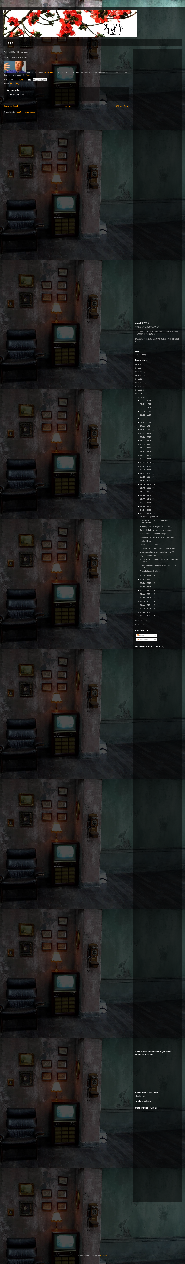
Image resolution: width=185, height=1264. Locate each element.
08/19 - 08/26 (146, 452)
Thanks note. (140, 1096)
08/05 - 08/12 (146, 455)
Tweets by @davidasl (144, 355)
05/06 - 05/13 (146, 499)
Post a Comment (17, 94)
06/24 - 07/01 (146, 473)
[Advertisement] (149, 94)
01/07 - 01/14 (146, 616)
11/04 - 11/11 (146, 418)
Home (9, 43)
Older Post (122, 106)
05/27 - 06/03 (146, 488)
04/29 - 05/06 (146, 503)
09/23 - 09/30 (146, 433)
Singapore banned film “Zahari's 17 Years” (157, 537)
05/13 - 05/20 (146, 495)
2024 (140, 368)
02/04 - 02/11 (146, 601)
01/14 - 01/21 (146, 612)
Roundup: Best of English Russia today (156, 526)
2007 (140, 397)
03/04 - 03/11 (146, 590)
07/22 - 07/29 (146, 462)
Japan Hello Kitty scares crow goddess (156, 530)
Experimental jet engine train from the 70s (157, 552)
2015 (140, 371)
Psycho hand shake (148, 555)
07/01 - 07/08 (146, 470)
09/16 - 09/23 (146, 437)
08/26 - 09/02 (146, 448)
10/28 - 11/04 (146, 422)
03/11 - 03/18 (146, 587)
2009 (140, 390)
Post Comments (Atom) (25, 112)
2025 (140, 364)
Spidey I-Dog (145, 541)
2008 (140, 393)
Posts (140, 635)
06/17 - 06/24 (146, 477)
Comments (142, 640)
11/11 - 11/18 (146, 415)
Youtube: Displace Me (149, 517)
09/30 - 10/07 (146, 429)
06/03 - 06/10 (146, 484)
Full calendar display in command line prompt (158, 548)
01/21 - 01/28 (146, 609)
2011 (140, 382)
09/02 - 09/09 (146, 444)
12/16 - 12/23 (146, 404)
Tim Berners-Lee (51, 72)
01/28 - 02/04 (146, 605)
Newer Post (11, 106)
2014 (140, 375)
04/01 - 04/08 (146, 576)
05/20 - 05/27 (146, 492)
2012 (140, 379)
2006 (140, 620)
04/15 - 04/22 (146, 510)
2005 (140, 624)
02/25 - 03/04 (146, 594)
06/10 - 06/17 (146, 481)
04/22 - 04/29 (146, 506)
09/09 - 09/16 (146, 440)
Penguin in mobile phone (150, 571)
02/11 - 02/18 (146, 598)
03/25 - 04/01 (146, 579)
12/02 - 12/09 (146, 411)
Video (28, 75)
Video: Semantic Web (149, 545)
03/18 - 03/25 (146, 583)
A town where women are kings (153, 534)
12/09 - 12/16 (146, 408)
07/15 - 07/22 (146, 466)
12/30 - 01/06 (146, 400)
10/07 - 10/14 (146, 426)
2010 (140, 386)
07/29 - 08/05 (146, 459)
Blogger (103, 1256)
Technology (15, 83)
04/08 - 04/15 (146, 514)
